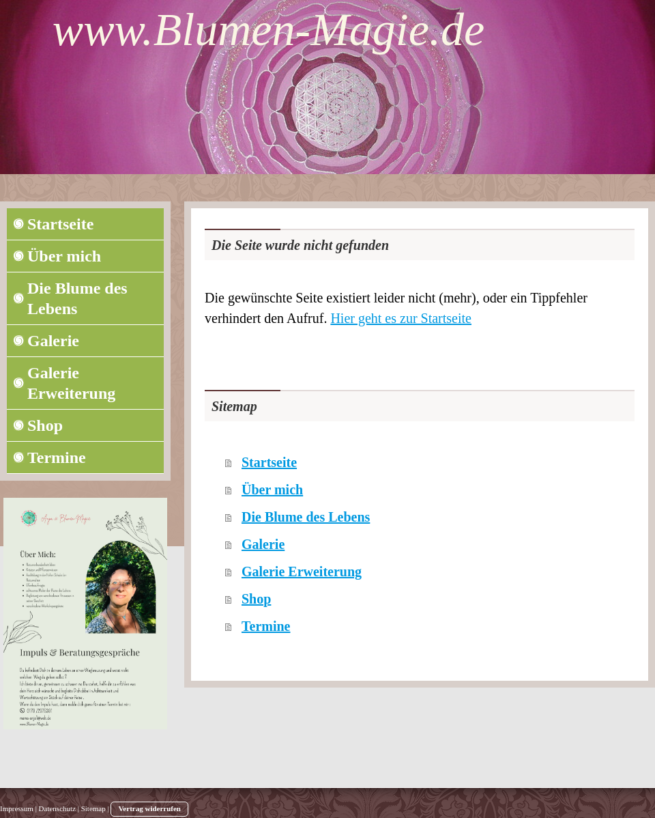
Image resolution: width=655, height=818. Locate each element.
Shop (256, 598)
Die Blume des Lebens (306, 516)
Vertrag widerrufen (149, 808)
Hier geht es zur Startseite (400, 318)
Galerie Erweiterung (302, 571)
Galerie (263, 544)
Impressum (16, 808)
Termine (266, 626)
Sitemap (93, 808)
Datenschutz (57, 808)
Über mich (272, 489)
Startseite (269, 462)
